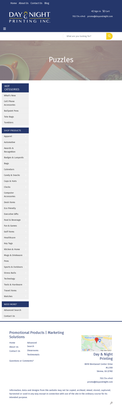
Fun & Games (10, 225)
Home (13, 3)
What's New (10, 95)
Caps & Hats (10, 181)
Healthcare (9, 237)
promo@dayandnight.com (100, 16)
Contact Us (36, 3)
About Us (23, 3)
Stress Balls (10, 273)
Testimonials (33, 354)
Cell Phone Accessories (9, 103)
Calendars (9, 169)
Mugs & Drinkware (13, 255)
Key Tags (8, 243)
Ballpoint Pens (11, 110)
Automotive (9, 142)
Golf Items (9, 231)
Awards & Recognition (9, 150)
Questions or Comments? (21, 360)
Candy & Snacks (12, 175)
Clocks (7, 187)
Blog (46, 3)
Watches (8, 296)
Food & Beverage (12, 220)
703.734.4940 (78, 16)
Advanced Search (12, 310)
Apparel (8, 136)
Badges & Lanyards (14, 157)
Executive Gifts (11, 214)
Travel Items (10, 290)
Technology (9, 278)
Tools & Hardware (13, 284)
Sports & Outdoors (13, 267)
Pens (6, 261)
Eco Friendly (10, 208)
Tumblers (8, 122)
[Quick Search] (84, 36)
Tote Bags (9, 116)
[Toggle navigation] (4, 29)
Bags (6, 163)
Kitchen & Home (12, 249)
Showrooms (32, 350)
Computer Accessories (9, 194)
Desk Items (9, 202)
